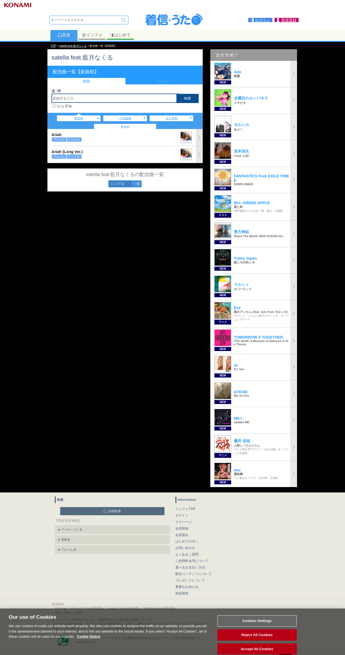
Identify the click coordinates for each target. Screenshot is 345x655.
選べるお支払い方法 (190, 567)
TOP (53, 45)
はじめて (120, 34)
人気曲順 (125, 118)
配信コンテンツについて (193, 574)
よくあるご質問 (187, 554)
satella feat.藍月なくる (73, 45)
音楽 (63, 34)
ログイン (182, 515)
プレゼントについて (190, 580)
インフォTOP (185, 509)
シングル (64, 106)
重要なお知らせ (187, 587)
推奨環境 (182, 593)
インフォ (92, 34)
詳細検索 (114, 511)
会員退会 (182, 535)
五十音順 (172, 118)
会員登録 (182, 528)
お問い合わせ (185, 548)
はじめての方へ (187, 541)
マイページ (183, 522)
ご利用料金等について (192, 561)
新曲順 (78, 118)
